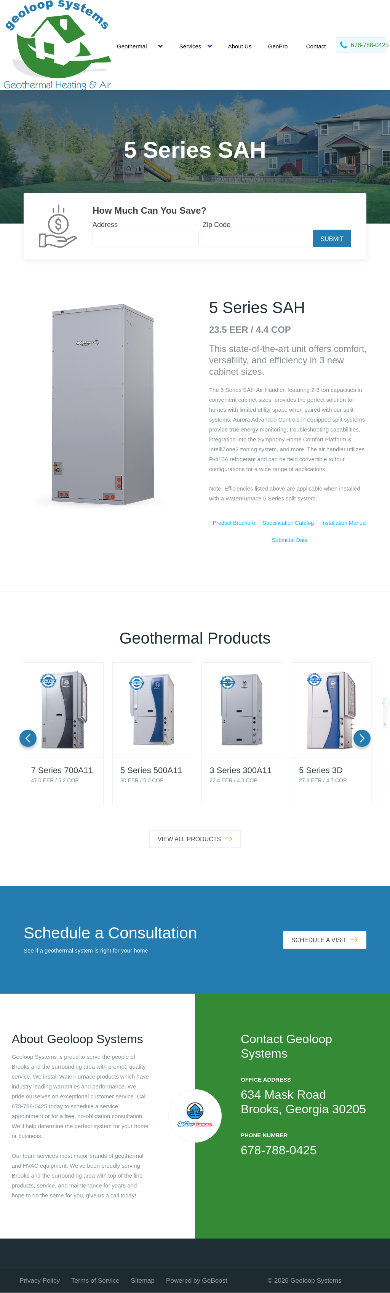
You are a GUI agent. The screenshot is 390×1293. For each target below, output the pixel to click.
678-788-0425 (278, 1150)
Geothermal (132, 46)
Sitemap (143, 1281)
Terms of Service (95, 1281)
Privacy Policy (39, 1281)
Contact (316, 46)
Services (190, 46)
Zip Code (216, 225)
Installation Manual (344, 523)
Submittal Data (289, 540)
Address (105, 225)
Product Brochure (234, 523)
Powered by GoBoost (196, 1281)
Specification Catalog (288, 523)
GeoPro (278, 46)
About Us (240, 46)
